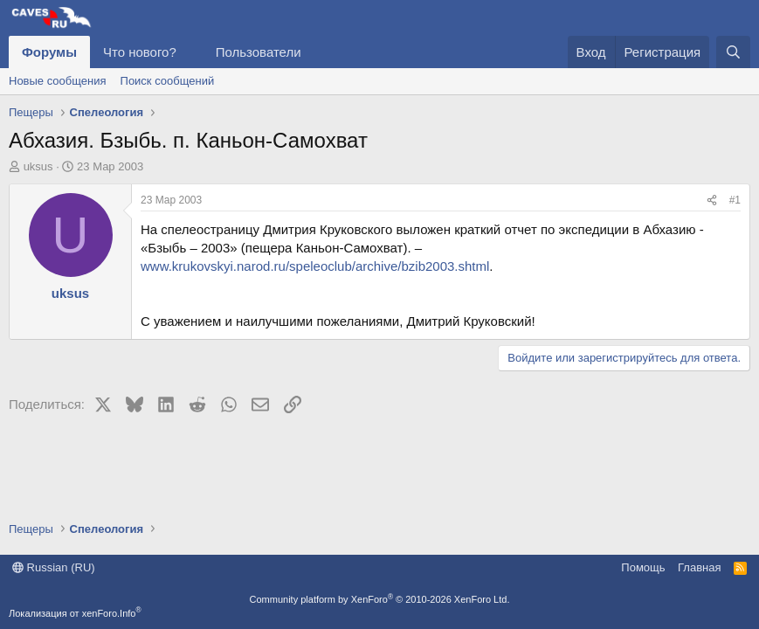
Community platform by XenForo (380, 599)
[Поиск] (733, 52)
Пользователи (258, 52)
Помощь (643, 567)
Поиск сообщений (168, 80)
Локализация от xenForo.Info (75, 613)
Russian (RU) (53, 567)
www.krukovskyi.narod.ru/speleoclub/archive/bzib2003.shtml (315, 266)
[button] (190, 52)
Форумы (49, 52)
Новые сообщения (58, 80)
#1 (735, 200)
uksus (38, 166)
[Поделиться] (711, 200)
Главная (699, 567)
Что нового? (139, 52)
